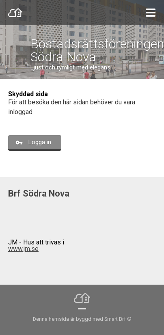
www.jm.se (23, 249)
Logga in (39, 142)
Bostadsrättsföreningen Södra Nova (97, 50)
